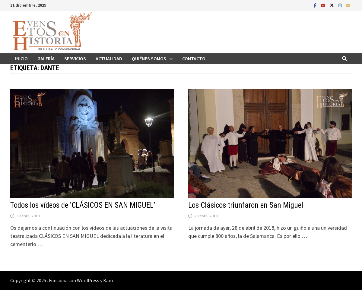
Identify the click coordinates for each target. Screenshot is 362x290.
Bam (108, 280)
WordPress (88, 280)
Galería (46, 58)
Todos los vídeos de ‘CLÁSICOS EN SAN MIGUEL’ (82, 205)
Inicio (21, 58)
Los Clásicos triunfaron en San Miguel (245, 205)
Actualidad (109, 58)
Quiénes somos (149, 58)
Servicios (75, 58)
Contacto (193, 58)
